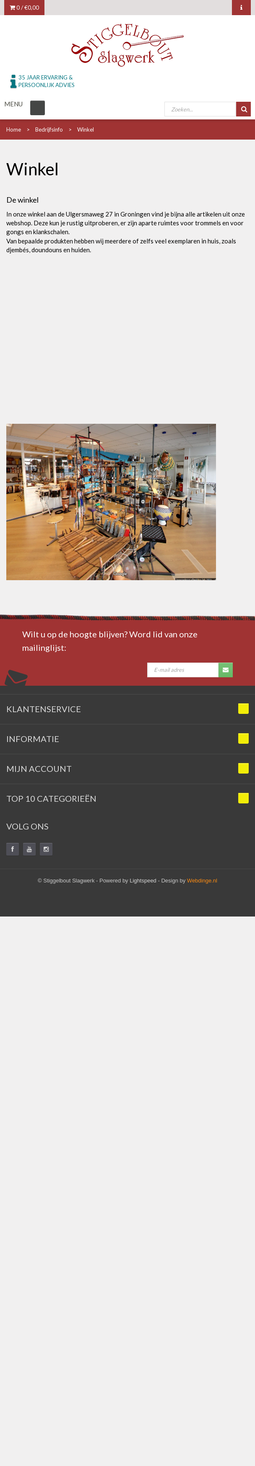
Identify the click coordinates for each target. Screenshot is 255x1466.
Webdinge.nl (202, 880)
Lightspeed (143, 880)
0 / (24, 7)
